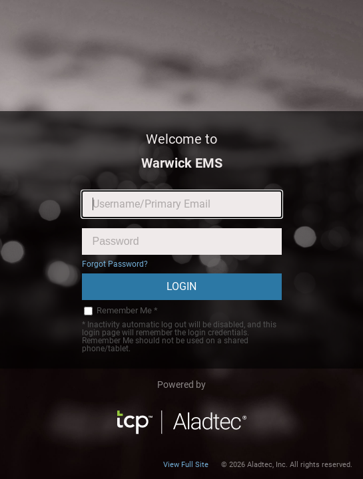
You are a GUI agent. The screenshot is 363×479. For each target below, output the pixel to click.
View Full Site (185, 464)
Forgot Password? (115, 264)
